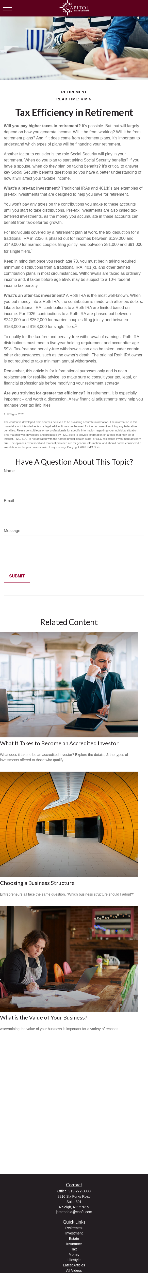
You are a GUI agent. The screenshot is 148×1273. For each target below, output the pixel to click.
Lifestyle (74, 1260)
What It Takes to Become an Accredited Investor (59, 743)
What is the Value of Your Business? (43, 1017)
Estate (74, 1238)
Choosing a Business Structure (37, 882)
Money (74, 1254)
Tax (74, 1249)
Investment (74, 1233)
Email (9, 501)
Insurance (74, 1244)
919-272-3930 (80, 1191)
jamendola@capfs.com (74, 1212)
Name (9, 471)
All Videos (74, 1270)
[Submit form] (17, 576)
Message (12, 531)
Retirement (74, 1228)
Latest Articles (74, 1265)
